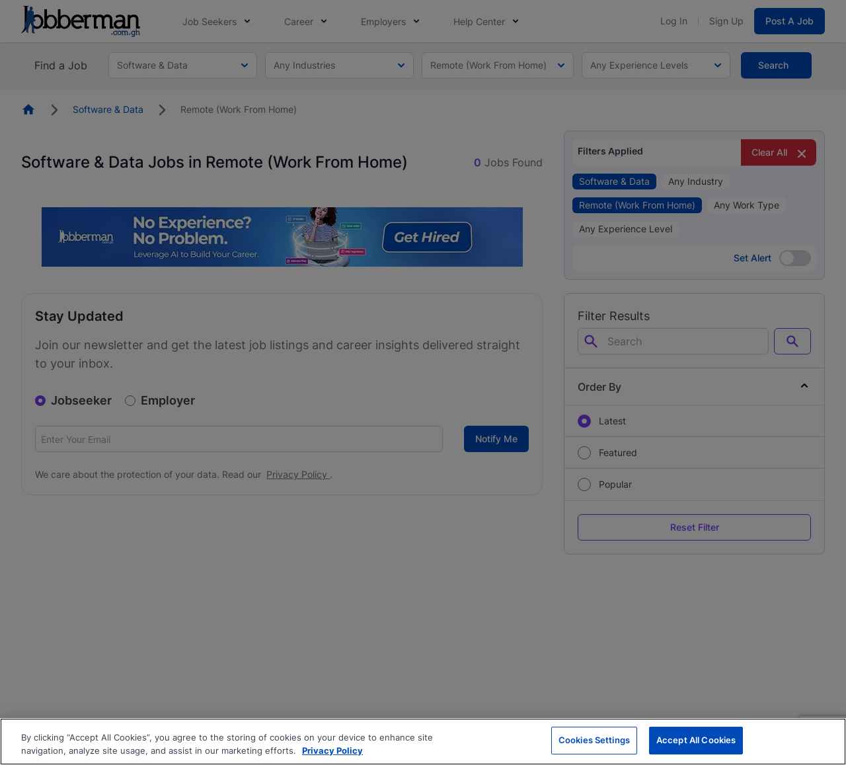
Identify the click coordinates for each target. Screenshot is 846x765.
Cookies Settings (594, 740)
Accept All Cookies (696, 740)
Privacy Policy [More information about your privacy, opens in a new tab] (332, 750)
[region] (423, 741)
